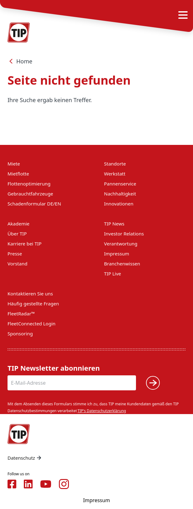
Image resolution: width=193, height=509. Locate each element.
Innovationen (118, 203)
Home (20, 61)
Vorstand (17, 263)
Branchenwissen (122, 263)
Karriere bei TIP (25, 243)
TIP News (114, 223)
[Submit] (153, 382)
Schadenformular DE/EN (34, 203)
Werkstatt (114, 173)
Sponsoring (20, 333)
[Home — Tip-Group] (19, 434)
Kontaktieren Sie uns (30, 293)
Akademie (18, 223)
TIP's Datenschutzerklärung (102, 410)
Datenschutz (25, 458)
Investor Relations (124, 233)
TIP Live (112, 273)
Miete (14, 164)
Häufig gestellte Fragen (33, 303)
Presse (15, 253)
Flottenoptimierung (29, 183)
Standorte (115, 164)
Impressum (116, 253)
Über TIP (17, 233)
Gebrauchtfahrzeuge (30, 193)
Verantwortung (120, 243)
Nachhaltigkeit (120, 193)
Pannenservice (120, 183)
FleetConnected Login (31, 323)
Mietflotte (18, 173)
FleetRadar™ (21, 313)
